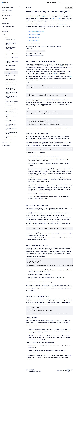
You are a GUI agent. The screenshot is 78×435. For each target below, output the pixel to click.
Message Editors (6, 12)
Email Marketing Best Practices (8, 26)
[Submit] (60, 2)
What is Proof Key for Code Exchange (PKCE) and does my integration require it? (11, 80)
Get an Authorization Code (34, 37)
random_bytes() (41, 74)
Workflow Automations (7, 15)
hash (42, 100)
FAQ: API (6, 36)
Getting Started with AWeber (8, 7)
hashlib (32, 100)
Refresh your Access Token (34, 43)
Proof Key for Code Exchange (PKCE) (36, 16)
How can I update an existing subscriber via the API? (11, 48)
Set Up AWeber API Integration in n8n (11, 137)
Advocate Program (6, 145)
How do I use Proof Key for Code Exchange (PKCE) (11, 72)
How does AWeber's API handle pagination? (11, 133)
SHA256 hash (63, 65)
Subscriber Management (7, 10)
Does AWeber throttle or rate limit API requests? (12, 58)
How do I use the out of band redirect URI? (11, 85)
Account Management (7, 142)
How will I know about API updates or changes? (10, 105)
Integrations (5, 31)
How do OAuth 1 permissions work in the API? (11, 121)
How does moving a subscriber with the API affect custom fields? (12, 101)
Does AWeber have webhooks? (11, 51)
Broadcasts (5, 18)
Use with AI (68, 7)
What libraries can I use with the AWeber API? (11, 117)
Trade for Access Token (33, 40)
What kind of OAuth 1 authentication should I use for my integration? (12, 113)
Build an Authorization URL (34, 34)
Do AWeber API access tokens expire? (11, 129)
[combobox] (67, 2)
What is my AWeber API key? (11, 65)
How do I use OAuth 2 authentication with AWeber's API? (12, 69)
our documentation (57, 18)
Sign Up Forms (6, 23)
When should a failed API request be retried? (12, 76)
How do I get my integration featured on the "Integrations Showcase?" (11, 43)
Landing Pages (6, 20)
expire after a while (41, 299)
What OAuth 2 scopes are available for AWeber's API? (10, 89)
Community (49, 2)
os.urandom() (55, 73)
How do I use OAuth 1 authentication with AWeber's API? (12, 108)
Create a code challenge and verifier (36, 31)
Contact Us (54, 2)
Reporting (5, 28)
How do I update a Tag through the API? (12, 54)
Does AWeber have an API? (10, 39)
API (4, 34)
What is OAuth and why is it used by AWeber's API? (11, 97)
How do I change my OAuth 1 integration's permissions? (11, 125)
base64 (70, 76)
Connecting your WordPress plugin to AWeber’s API (12, 62)
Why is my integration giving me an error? (11, 93)
